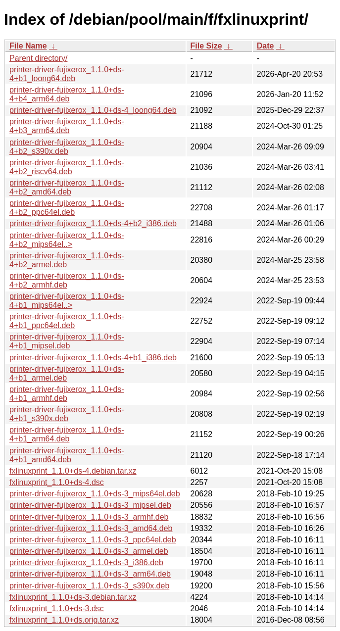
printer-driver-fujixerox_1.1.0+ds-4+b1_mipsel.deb (66, 341)
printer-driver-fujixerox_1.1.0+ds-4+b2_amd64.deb (66, 187)
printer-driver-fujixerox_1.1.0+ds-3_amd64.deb (91, 528)
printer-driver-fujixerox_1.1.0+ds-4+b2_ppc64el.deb (66, 207)
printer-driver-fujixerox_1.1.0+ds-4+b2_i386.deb (93, 223)
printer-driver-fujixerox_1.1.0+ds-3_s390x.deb (89, 586)
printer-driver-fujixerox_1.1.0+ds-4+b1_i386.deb (93, 357)
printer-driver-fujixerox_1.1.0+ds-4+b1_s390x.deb (66, 414)
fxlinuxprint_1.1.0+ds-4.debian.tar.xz (73, 471)
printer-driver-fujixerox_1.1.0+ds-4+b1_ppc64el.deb (66, 321)
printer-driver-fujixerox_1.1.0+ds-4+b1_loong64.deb (66, 74)
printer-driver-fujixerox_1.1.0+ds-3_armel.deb (88, 551)
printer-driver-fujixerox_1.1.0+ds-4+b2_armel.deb (66, 260)
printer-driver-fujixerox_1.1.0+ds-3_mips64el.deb (94, 493)
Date (265, 46)
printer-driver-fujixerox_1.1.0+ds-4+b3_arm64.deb (66, 126)
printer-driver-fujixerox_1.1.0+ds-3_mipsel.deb (90, 505)
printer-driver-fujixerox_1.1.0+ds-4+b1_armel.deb (66, 373)
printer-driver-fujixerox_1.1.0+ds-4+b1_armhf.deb (66, 393)
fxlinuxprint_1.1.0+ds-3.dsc (56, 608)
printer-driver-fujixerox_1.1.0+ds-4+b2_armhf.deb (66, 280)
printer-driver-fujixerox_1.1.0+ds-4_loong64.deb (93, 110)
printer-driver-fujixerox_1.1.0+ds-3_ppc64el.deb (92, 539)
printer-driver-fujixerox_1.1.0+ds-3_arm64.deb (90, 574)
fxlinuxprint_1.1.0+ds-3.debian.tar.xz (73, 597)
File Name (28, 46)
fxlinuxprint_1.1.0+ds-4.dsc (56, 482)
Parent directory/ (38, 58)
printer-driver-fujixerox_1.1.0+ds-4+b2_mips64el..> (66, 239)
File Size (206, 46)
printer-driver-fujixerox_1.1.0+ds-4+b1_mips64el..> (66, 300)
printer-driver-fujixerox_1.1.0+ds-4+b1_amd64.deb (66, 455)
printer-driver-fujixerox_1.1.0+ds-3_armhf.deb (88, 517)
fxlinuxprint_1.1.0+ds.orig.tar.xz (64, 620)
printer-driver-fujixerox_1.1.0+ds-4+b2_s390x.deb (66, 146)
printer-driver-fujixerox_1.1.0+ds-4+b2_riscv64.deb (66, 167)
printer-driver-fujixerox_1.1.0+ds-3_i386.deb (86, 562)
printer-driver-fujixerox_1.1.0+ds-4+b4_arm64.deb (66, 94)
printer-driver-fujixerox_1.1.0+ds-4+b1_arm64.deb (66, 434)
